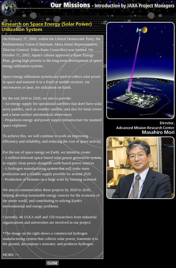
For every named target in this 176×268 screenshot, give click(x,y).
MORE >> (11, 255)
